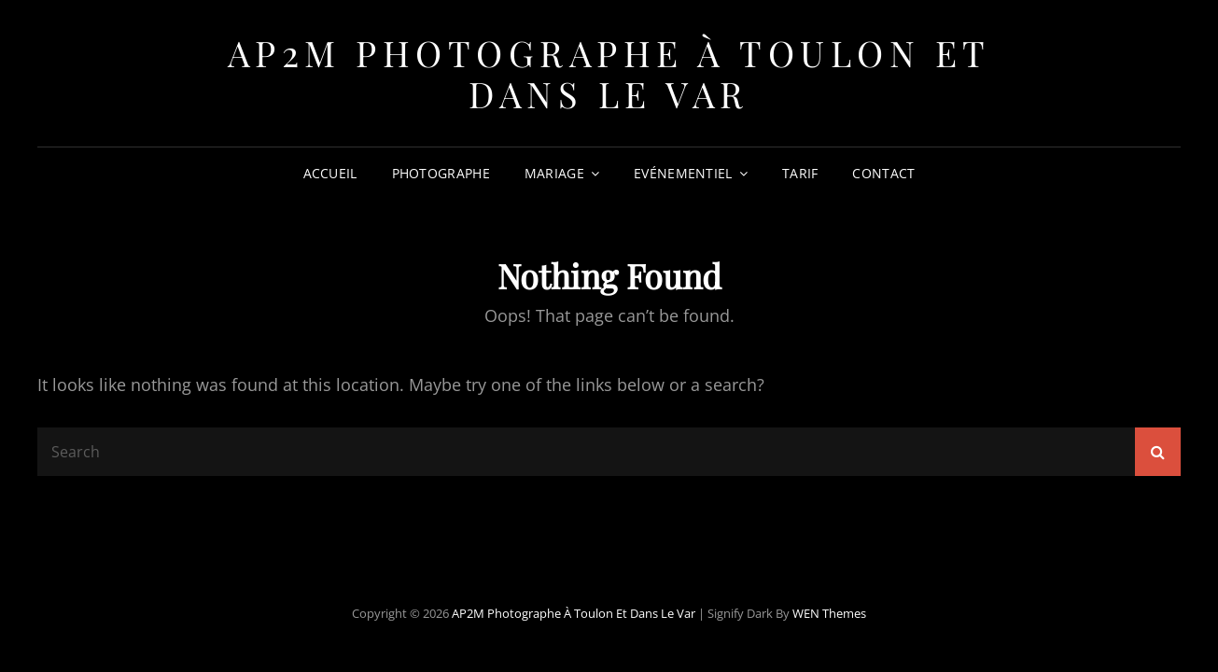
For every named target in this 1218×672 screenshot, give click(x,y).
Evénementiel (683, 173)
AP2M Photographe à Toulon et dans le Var (609, 73)
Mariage (554, 173)
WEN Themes (829, 613)
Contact (883, 173)
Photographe (441, 173)
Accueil (330, 173)
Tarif (800, 173)
